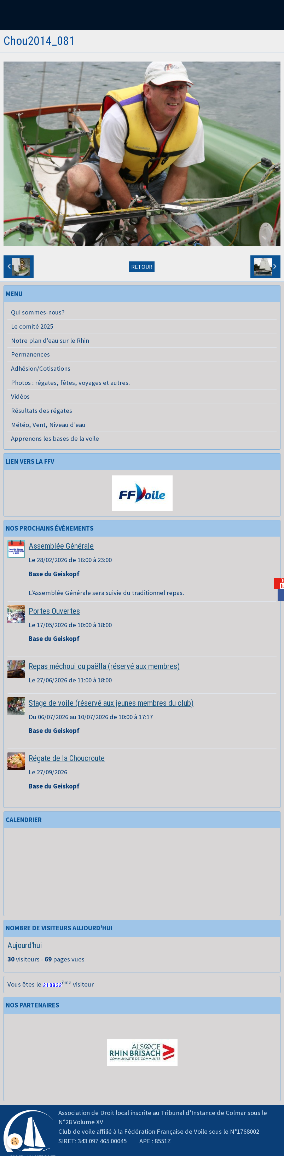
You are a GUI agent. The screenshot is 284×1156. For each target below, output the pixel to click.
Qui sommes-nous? (37, 312)
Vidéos (20, 396)
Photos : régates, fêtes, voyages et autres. (70, 382)
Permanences (30, 354)
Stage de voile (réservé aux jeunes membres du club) (111, 702)
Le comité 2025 (32, 326)
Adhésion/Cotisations (40, 368)
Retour (141, 266)
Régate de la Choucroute (67, 758)
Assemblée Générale (61, 545)
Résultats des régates (41, 410)
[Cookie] (15, 1141)
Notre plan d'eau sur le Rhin (50, 340)
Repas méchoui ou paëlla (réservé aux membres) (104, 666)
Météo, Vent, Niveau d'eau (48, 425)
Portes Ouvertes (54, 610)
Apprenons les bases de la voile (55, 438)
